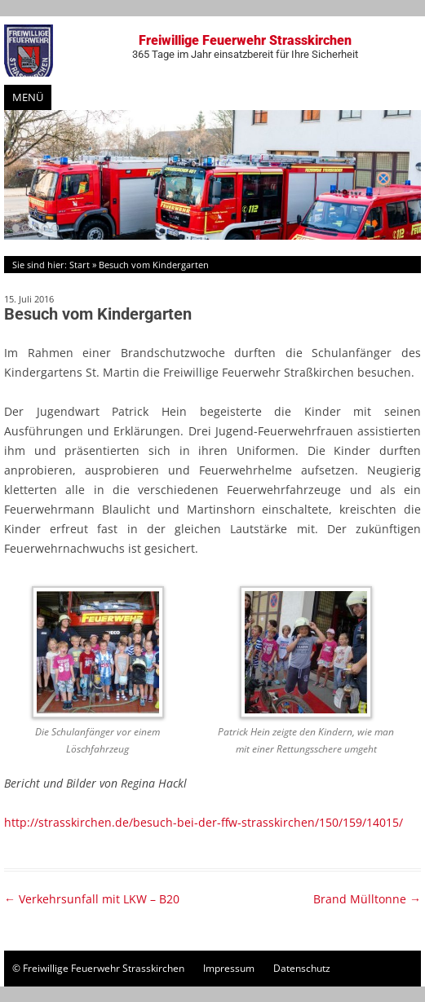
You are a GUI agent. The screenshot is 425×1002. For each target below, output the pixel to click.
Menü (27, 97)
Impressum (229, 968)
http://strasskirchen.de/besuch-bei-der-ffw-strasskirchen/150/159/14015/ (203, 822)
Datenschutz (301, 968)
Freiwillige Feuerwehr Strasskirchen (245, 46)
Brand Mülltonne (367, 899)
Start (79, 264)
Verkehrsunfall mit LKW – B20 (91, 899)
